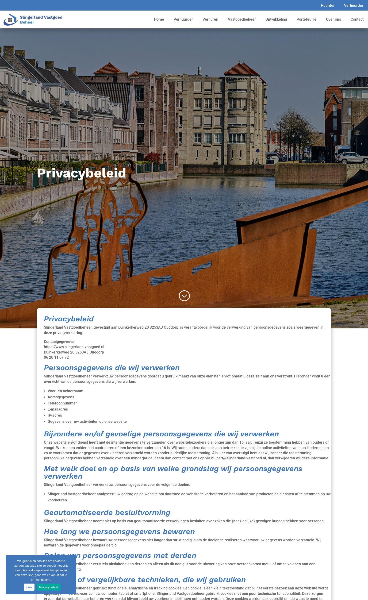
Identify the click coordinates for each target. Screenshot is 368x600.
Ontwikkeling (276, 19)
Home (159, 19)
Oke (29, 587)
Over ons (333, 19)
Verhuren (210, 19)
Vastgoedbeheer (242, 19)
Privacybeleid (48, 587)
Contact (357, 19)
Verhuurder (353, 5)
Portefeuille (306, 19)
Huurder (328, 5)
